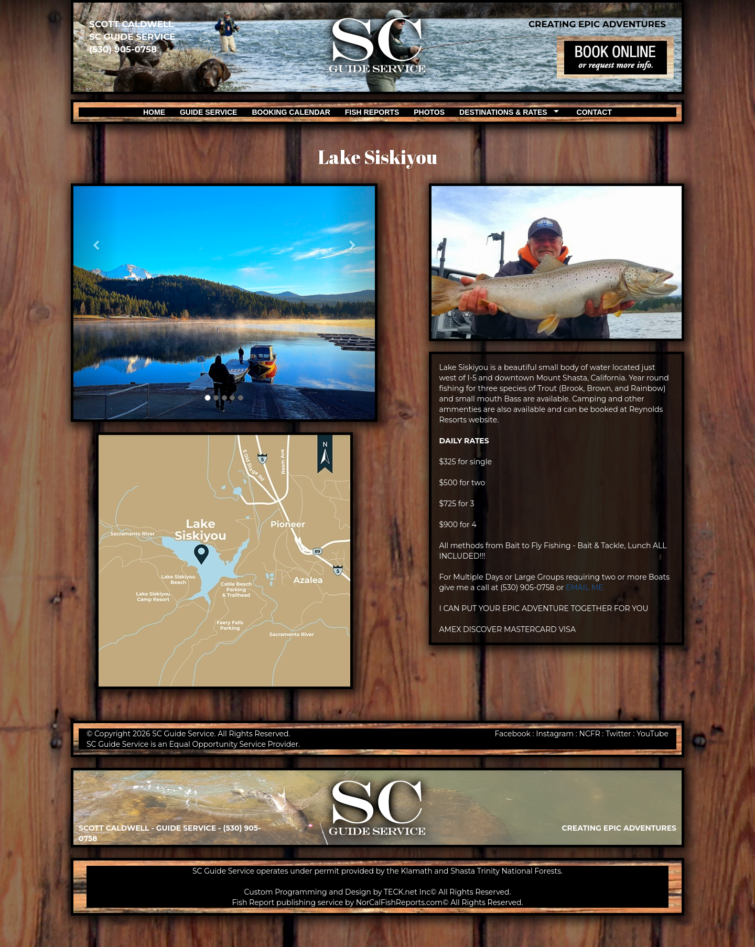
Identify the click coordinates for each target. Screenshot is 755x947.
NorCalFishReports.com (399, 902)
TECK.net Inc (407, 892)
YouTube (652, 733)
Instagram (555, 733)
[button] (95, 302)
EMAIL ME (584, 587)
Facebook (512, 733)
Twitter (618, 733)
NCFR (589, 733)
